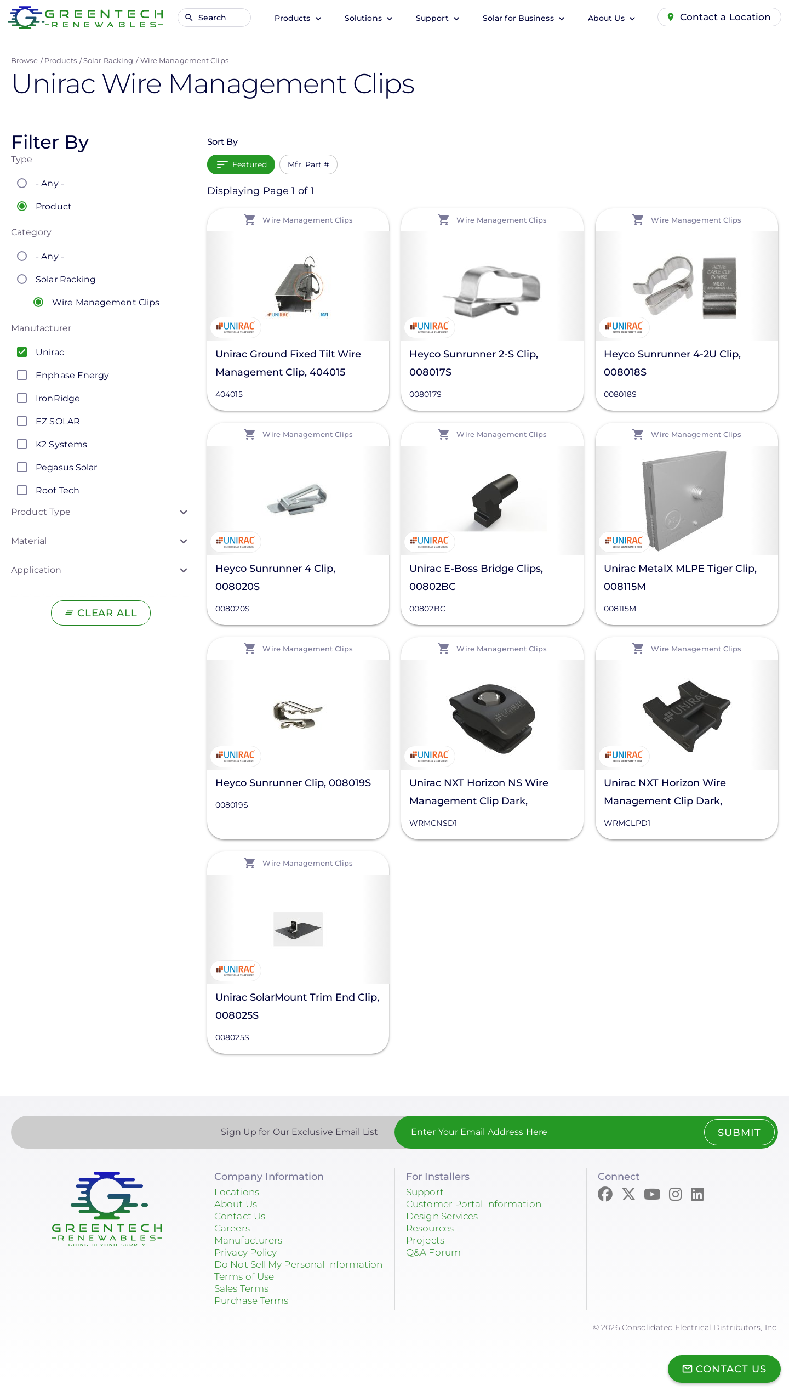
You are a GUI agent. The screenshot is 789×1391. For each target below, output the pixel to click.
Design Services (445, 1216)
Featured (249, 164)
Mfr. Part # (308, 164)
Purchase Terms (254, 1313)
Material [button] (29, 541)
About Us (603, 18)
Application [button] (36, 570)
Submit (738, 1133)
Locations (238, 1192)
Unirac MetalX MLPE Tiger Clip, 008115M (680, 578)
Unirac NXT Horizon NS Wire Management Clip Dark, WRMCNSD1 (478, 793)
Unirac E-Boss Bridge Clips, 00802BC (476, 578)
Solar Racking (108, 60)
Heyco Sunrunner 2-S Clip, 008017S (473, 363)
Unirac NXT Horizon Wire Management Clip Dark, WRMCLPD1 (665, 793)
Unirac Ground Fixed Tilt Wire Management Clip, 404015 (288, 363)
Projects (426, 1240)
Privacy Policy (248, 1252)
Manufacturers (250, 1240)
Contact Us (241, 1216)
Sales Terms (243, 1301)
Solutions (360, 18)
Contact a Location (724, 17)
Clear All (107, 613)
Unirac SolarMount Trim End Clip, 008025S (297, 1006)
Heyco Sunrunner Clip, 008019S (293, 783)
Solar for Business (515, 18)
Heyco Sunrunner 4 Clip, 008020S (275, 578)
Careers (233, 1228)
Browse (24, 60)
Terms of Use (246, 1288)
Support (429, 18)
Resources (432, 1228)
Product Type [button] (41, 512)
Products (290, 18)
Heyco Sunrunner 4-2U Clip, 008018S (672, 363)
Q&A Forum (435, 1252)
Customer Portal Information (478, 1204)
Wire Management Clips (184, 60)
